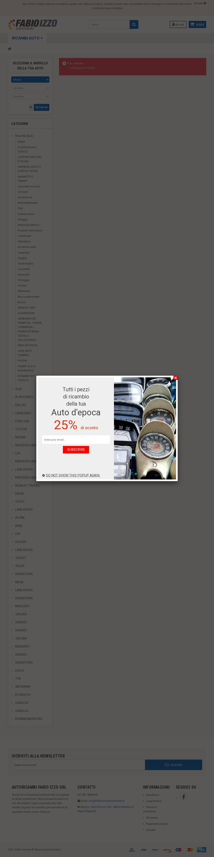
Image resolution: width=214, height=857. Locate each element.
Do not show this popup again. (71, 475)
